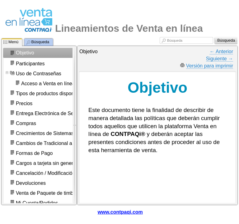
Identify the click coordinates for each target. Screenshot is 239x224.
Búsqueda (174, 40)
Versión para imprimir (209, 65)
